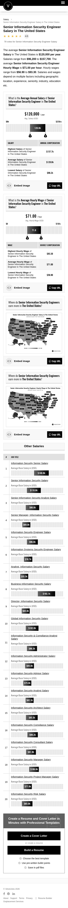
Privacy (29, 898)
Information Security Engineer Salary (31, 532)
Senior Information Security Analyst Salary (34, 497)
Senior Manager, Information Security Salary (35, 515)
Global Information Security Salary (29, 618)
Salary (6, 19)
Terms (21, 898)
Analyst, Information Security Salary (30, 566)
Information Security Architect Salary (31, 707)
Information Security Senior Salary (29, 463)
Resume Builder (45, 898)
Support (13, 898)
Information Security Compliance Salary (32, 725)
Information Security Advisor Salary (30, 673)
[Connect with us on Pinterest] (8, 893)
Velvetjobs (8, 6)
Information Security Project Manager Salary (35, 776)
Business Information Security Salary (31, 583)
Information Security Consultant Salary (32, 742)
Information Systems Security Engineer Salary (36, 549)
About (5, 898)
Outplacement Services (13, 901)
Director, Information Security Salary (30, 601)
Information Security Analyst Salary (30, 690)
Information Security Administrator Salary (33, 656)
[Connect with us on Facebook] (4, 893)
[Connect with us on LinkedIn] (13, 893)
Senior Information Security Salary (29, 480)
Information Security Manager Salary (31, 759)
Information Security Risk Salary (28, 794)
